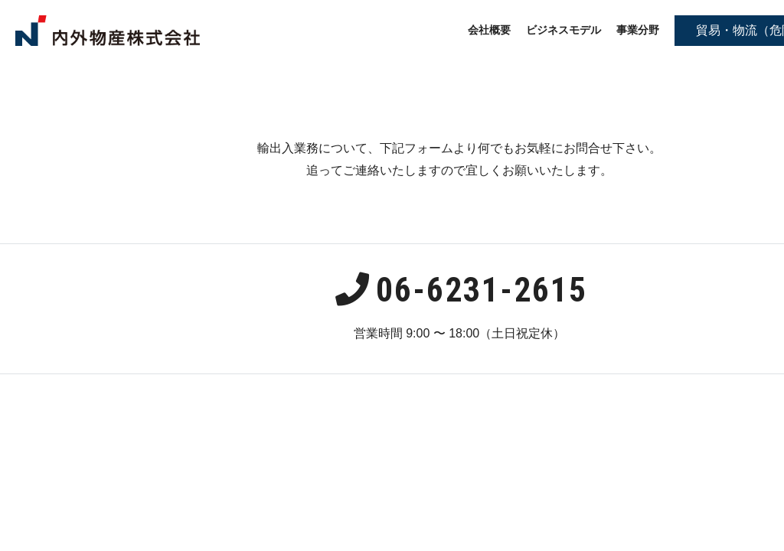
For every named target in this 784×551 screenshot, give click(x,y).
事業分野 (637, 30)
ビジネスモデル (563, 30)
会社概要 (489, 30)
